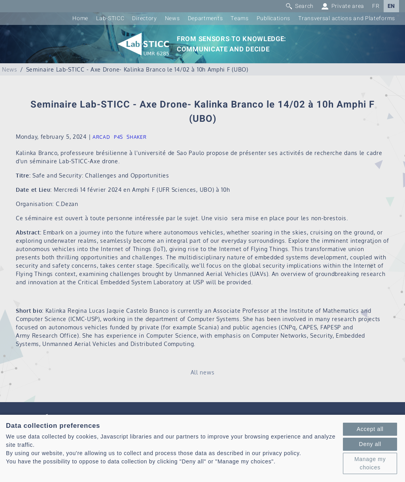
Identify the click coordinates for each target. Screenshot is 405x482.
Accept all (370, 429)
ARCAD (101, 137)
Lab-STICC (110, 18)
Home (80, 18)
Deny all (370, 444)
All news (203, 372)
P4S (118, 137)
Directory (144, 18)
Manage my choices (370, 463)
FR (375, 6)
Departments (205, 18)
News (172, 18)
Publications (273, 18)
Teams (240, 18)
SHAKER (136, 137)
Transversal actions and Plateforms (346, 18)
